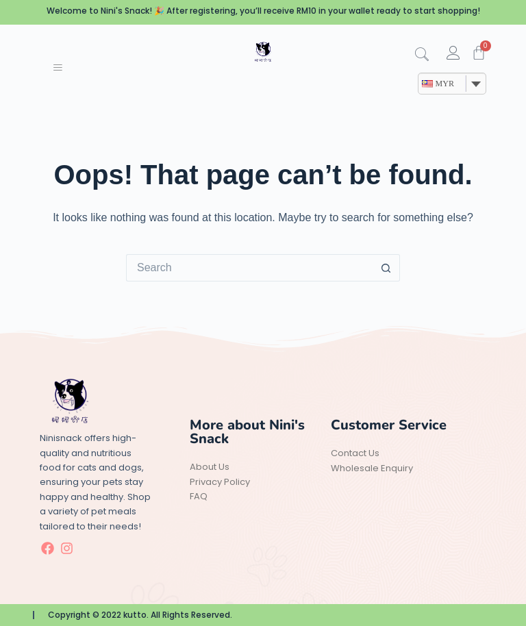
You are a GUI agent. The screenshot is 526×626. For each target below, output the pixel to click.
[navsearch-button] (426, 55)
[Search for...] (249, 267)
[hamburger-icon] (57, 68)
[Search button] (386, 267)
